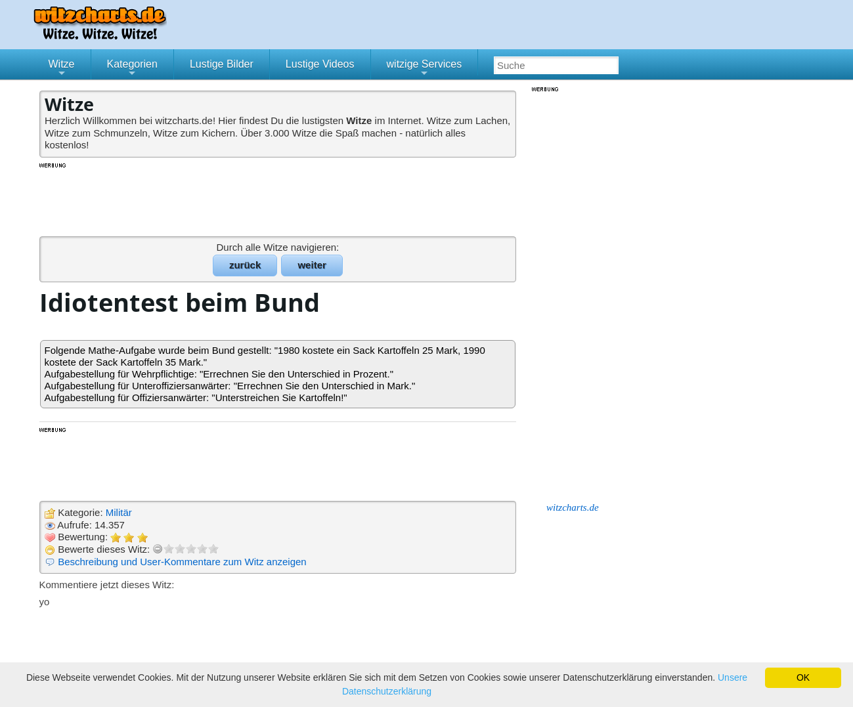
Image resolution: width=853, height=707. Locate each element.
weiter (311, 264)
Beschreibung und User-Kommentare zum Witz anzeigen (182, 561)
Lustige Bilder (221, 64)
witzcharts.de (572, 507)
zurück (245, 264)
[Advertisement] (279, 198)
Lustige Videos (320, 64)
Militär (119, 512)
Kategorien (132, 68)
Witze (62, 68)
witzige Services (424, 68)
